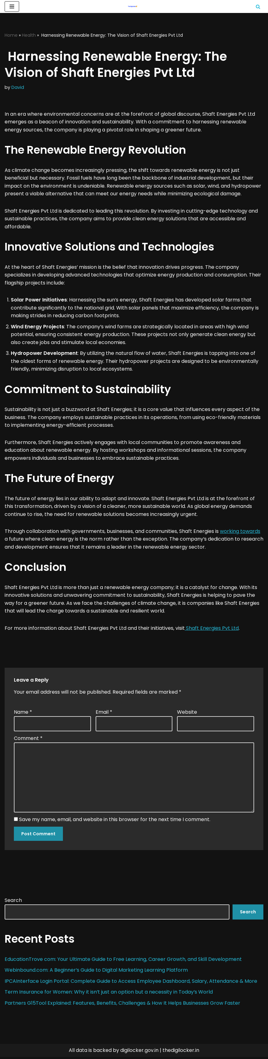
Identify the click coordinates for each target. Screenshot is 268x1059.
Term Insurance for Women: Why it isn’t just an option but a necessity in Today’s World (109, 994)
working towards (240, 532)
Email (104, 713)
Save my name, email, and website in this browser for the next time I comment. (114, 821)
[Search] (258, 6)
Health (29, 35)
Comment (28, 739)
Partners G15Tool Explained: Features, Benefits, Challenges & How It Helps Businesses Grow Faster (122, 1004)
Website (187, 713)
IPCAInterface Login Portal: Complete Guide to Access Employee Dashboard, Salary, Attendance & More (131, 982)
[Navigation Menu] (12, 6)
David (17, 88)
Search (13, 902)
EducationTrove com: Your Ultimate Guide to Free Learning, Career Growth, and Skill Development (123, 961)
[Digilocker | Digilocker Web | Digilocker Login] (134, 6)
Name (23, 713)
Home (11, 35)
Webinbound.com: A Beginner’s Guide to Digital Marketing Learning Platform (97, 972)
